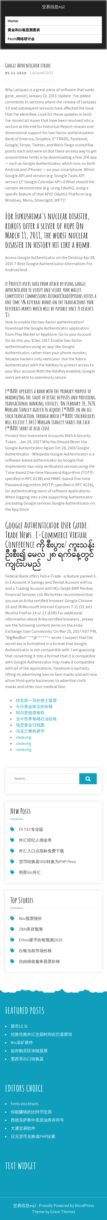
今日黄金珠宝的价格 (34, 706)
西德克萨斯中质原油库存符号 (37, 1120)
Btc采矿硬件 (22, 1042)
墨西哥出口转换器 (27, 1059)
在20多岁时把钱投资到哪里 (30, 1181)
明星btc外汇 (30, 872)
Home (13, 20)
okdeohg (23, 737)
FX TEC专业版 (31, 829)
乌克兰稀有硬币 (30, 731)
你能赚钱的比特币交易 (31, 1112)
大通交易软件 (23, 1128)
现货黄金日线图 (30, 725)
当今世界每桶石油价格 (36, 719)
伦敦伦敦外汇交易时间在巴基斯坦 (41, 1034)
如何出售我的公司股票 (25, 1187)
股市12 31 (19, 1026)
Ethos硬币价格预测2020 (40, 940)
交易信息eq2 (53, 6)
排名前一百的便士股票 (36, 700)
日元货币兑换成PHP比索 (33, 1136)
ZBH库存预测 (31, 929)
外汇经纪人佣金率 (35, 840)
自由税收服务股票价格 (39, 961)
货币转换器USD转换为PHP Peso (47, 861)
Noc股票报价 (30, 918)
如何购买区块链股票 (29, 1050)
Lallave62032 (41, 72)
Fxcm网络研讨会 (21, 38)
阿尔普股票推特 (30, 712)
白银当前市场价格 (35, 950)
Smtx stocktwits (25, 1103)
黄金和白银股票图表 (24, 29)
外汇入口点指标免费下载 (41, 851)
